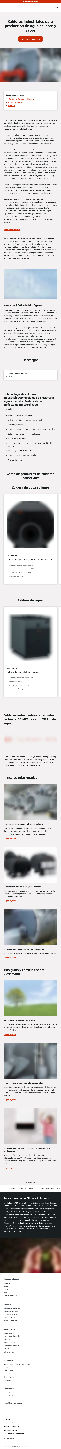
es (4, 1188)
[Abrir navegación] (57, 7)
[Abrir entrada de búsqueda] (52, 7)
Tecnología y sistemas (26, 1188)
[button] (30, 1182)
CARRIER (24, 1446)
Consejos (12, 1188)
